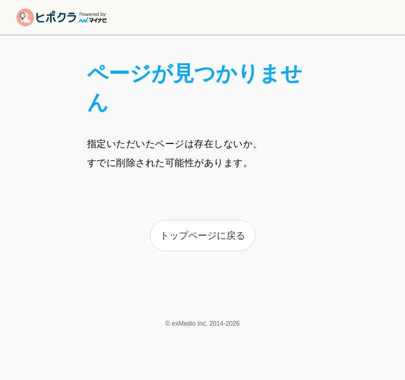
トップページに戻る (202, 235)
